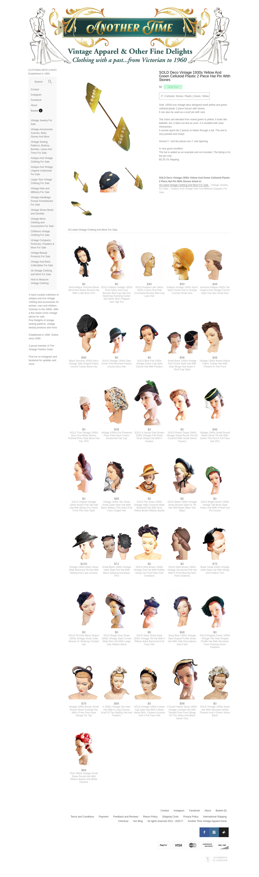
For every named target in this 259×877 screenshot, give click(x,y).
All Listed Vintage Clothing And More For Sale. (184, 185)
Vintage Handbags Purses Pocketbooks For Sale (42, 201)
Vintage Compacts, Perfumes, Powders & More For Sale (42, 244)
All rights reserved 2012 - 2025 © (165, 821)
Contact (35, 89)
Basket (35, 110)
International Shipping (215, 816)
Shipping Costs (170, 816)
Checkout (123, 821)
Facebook (36, 100)
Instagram (36, 94)
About (34, 105)
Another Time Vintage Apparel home (207, 821)
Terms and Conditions (82, 816)
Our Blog (138, 821)
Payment (103, 816)
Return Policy (150, 816)
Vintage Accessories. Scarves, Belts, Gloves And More (42, 133)
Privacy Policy (190, 816)
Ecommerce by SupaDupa (220, 859)
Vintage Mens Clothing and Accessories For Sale (42, 222)
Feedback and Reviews (125, 816)
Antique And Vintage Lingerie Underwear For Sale (42, 171)
